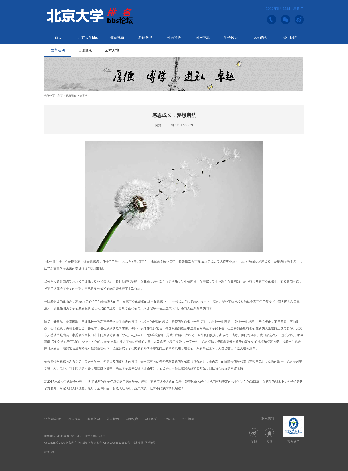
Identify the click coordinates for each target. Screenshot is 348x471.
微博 (253, 435)
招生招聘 (290, 37)
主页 (60, 95)
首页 (58, 37)
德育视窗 (117, 37)
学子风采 (231, 37)
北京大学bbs (88, 37)
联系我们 (267, 418)
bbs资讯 (260, 37)
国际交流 (202, 37)
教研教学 (145, 37)
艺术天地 (112, 50)
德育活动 (58, 50)
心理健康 (85, 50)
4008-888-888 (65, 436)
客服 (269, 435)
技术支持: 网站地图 (144, 442)
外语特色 (174, 37)
